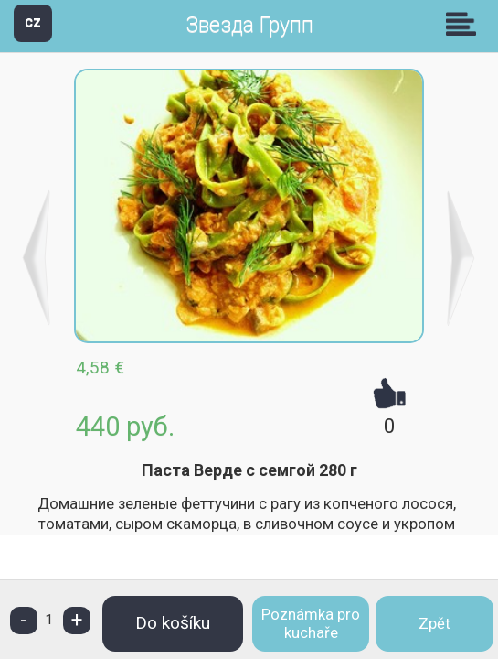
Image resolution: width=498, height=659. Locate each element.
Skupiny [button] (465, 24)
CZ (33, 22)
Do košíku (172, 622)
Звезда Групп (249, 25)
